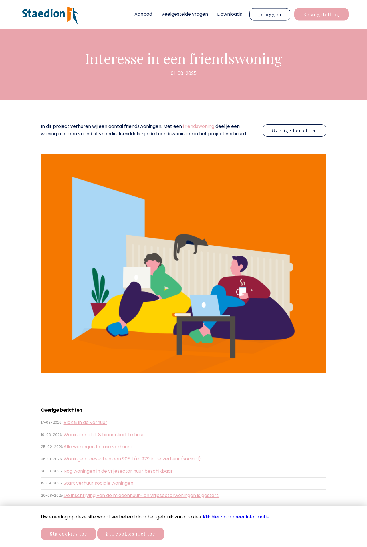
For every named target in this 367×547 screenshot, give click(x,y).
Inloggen (269, 14)
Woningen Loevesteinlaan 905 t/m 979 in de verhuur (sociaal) (132, 459)
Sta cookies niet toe (130, 534)
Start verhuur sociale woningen (98, 483)
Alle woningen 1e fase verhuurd (98, 446)
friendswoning (198, 126)
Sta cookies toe (68, 534)
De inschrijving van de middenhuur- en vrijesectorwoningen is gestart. (141, 495)
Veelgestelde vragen (184, 14)
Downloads (229, 14)
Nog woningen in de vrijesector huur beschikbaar (118, 471)
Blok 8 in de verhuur (85, 422)
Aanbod (143, 14)
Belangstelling (321, 14)
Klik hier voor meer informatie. (236, 517)
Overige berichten (294, 131)
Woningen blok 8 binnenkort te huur (104, 434)
